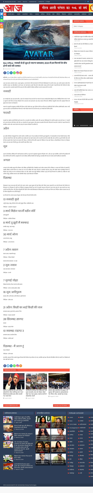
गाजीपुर (71, 462)
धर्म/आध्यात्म (83, 424)
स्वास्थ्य (37, 14)
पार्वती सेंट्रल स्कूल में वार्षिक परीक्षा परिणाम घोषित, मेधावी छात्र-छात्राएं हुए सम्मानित (22, 419)
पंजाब (81, 435)
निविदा (81, 431)
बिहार (81, 459)
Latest (71, 417)
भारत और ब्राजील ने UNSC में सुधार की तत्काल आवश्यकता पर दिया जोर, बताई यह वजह (58, 392)
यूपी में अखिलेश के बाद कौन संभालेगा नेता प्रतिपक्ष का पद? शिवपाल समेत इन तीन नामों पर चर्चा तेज (13, 393)
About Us (25, 1)
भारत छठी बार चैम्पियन (80, 95)
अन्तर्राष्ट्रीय (25, 14)
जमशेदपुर (71, 473)
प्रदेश (31, 14)
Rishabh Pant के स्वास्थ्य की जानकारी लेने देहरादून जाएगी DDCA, (62, 405)
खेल (53, 14)
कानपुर (71, 455)
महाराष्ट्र (82, 469)
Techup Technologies (30, 485)
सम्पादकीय (77, 14)
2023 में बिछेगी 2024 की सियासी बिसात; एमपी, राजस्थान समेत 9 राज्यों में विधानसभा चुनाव (12, 405)
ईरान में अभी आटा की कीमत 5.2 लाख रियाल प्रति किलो (23, 426)
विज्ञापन (64, 14)
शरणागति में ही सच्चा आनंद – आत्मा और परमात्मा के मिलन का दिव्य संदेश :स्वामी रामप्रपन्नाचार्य (23, 465)
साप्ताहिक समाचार (43, 413)
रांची (81, 473)
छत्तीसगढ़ (71, 469)
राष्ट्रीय (18, 14)
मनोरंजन (84, 14)
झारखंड (81, 417)
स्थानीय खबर (11, 14)
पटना (81, 438)
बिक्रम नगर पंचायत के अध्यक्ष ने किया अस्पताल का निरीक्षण (23, 435)
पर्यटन (89, 14)
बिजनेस (48, 14)
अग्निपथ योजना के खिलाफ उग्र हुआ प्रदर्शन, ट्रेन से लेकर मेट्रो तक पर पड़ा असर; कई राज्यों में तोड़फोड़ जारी (36, 393)
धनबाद (81, 421)
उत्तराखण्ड (71, 449)
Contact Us (41, 1)
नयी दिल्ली (82, 428)
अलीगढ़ (71, 435)
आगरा (70, 438)
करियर (42, 14)
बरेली (81, 452)
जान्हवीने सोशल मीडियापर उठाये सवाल (64, 449)
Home (19, 1)
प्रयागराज (82, 445)
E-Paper (48, 1)
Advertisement (32, 1)
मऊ (91, 451)
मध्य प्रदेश (82, 462)
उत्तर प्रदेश (71, 445)
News (70, 421)
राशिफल (70, 14)
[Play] (74, 125)
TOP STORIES (73, 424)
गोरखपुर (71, 466)
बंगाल (81, 449)
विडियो (58, 14)
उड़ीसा (70, 442)
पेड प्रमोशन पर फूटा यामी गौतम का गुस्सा (48, 424)
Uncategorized (73, 428)
